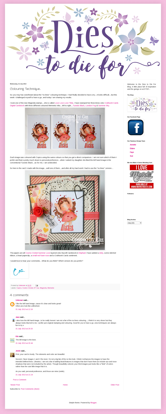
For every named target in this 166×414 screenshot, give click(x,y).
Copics (18, 288)
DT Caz (36, 288)
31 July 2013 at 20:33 (24, 329)
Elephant (82, 253)
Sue (131, 156)
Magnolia (43, 288)
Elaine (132, 148)
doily (101, 253)
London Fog (90, 105)
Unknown (19, 300)
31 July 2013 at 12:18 (24, 309)
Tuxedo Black (78, 105)
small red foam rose (40, 255)
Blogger (93, 403)
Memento (51, 288)
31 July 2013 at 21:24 (24, 375)
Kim (17, 336)
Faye (132, 152)
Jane (17, 317)
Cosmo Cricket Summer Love (37, 253)
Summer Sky (103, 105)
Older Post (115, 385)
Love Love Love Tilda (64, 103)
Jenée (18, 351)
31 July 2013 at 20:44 (24, 343)
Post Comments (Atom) (30, 389)
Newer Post (15, 385)
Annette (133, 145)
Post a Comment (19, 380)
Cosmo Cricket (27, 288)
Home (65, 385)
